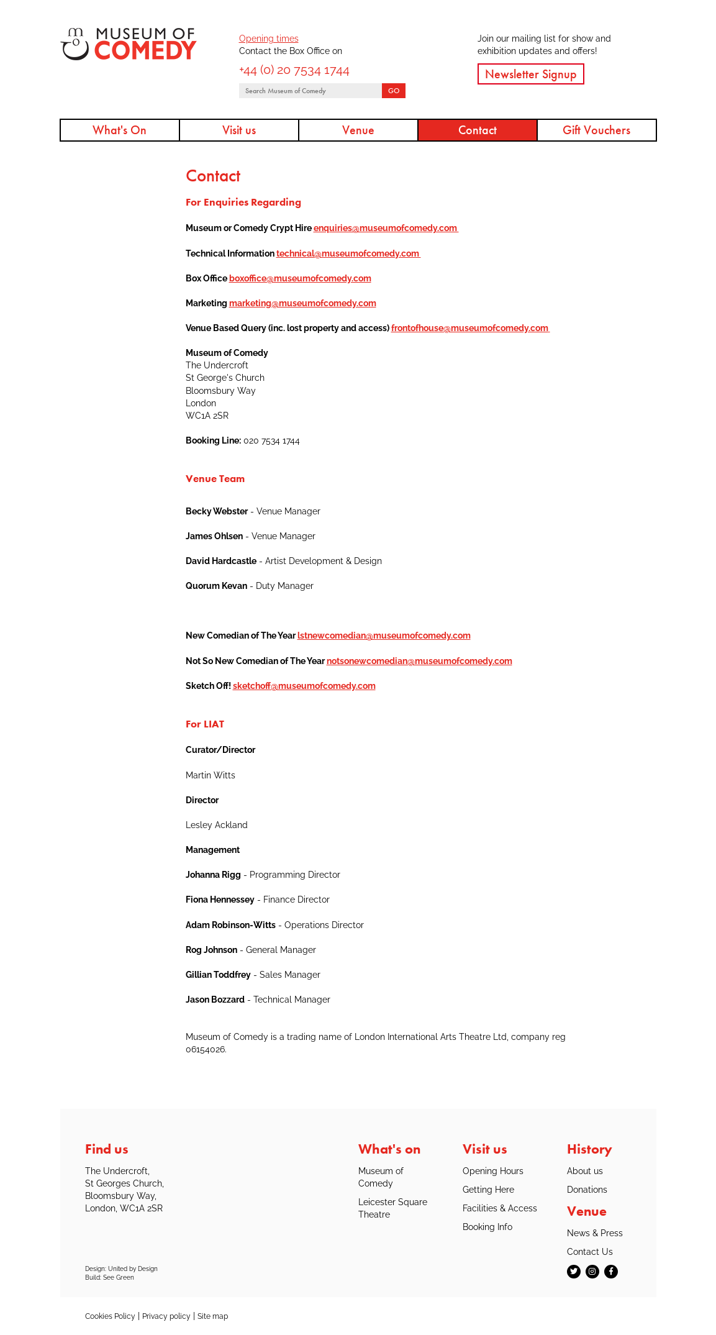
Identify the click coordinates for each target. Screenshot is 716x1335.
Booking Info (487, 1226)
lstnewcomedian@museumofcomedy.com (384, 635)
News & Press (595, 1233)
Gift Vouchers (596, 130)
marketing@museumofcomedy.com (302, 303)
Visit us (239, 130)
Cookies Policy (110, 1316)
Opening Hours (493, 1170)
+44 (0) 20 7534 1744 (294, 69)
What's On (120, 130)
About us (585, 1170)
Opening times (269, 38)
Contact (477, 130)
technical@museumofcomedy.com (348, 253)
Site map (212, 1316)
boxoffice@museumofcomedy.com (300, 278)
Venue (358, 130)
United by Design (133, 1268)
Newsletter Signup (531, 74)
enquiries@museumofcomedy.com (386, 227)
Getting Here (488, 1189)
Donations (587, 1189)
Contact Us (590, 1251)
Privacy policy (166, 1316)
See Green (118, 1277)
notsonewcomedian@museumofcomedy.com (419, 660)
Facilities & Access (500, 1208)
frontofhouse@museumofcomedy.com (469, 327)
